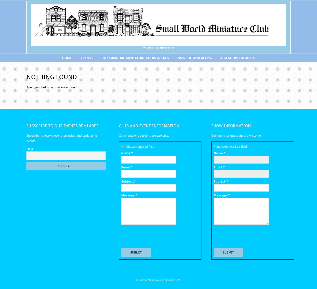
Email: (126, 167)
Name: (127, 153)
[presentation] (154, 236)
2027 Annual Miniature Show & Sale (135, 58)
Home (67, 58)
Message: (129, 195)
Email (29, 149)
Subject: (128, 181)
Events (87, 58)
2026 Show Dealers (194, 58)
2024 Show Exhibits (237, 58)
